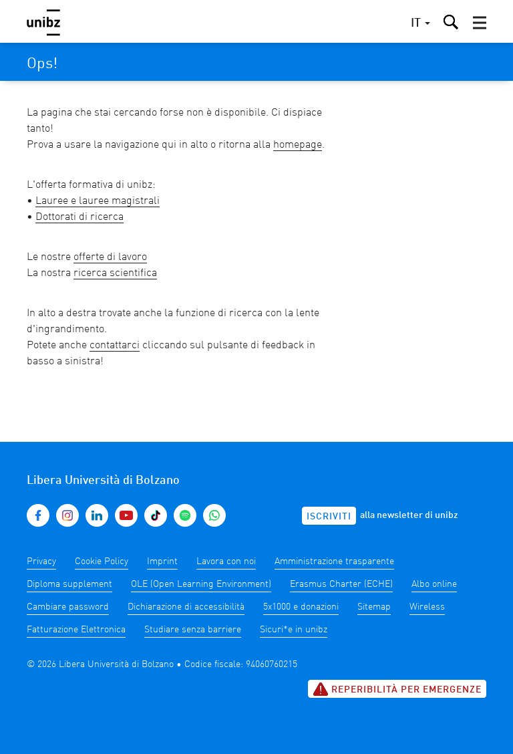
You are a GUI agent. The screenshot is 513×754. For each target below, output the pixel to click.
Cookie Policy (101, 561)
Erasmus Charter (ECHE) (341, 584)
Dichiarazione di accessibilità (186, 607)
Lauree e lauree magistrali (97, 201)
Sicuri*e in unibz (293, 629)
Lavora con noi (226, 561)
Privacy (41, 561)
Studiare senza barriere (192, 629)
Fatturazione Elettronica (76, 629)
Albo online (434, 584)
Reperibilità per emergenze (397, 689)
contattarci (115, 345)
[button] (479, 22)
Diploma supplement (69, 584)
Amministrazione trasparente (334, 561)
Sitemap (374, 607)
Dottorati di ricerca (79, 217)
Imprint (162, 561)
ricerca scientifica (115, 273)
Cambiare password (68, 607)
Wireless (427, 607)
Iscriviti (329, 516)
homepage (297, 145)
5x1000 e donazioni (301, 607)
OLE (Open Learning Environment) (201, 584)
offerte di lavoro (110, 257)
